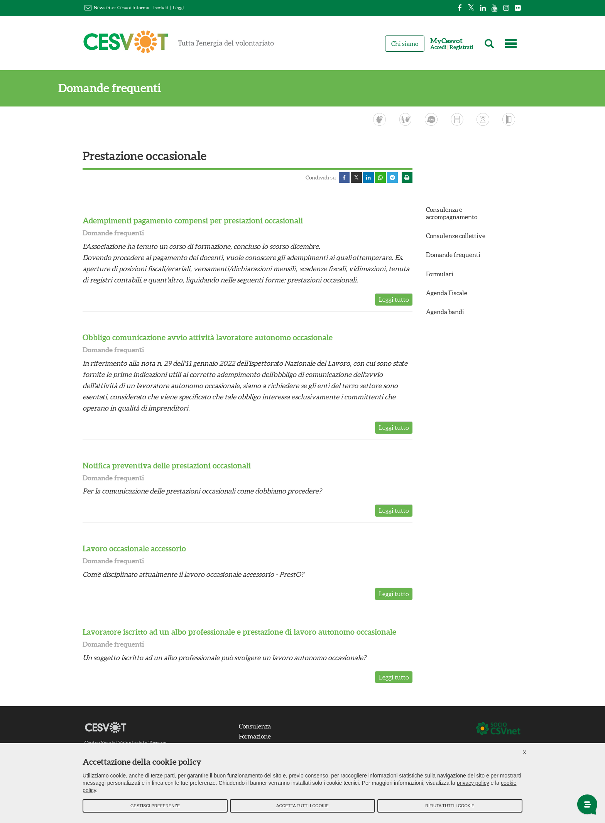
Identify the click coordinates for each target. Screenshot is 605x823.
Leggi (178, 7)
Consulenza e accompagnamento (451, 214)
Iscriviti (160, 7)
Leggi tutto (394, 300)
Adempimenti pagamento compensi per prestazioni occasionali (193, 221)
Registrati (461, 47)
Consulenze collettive (455, 236)
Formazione (257, 736)
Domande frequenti (134, 88)
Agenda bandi (445, 312)
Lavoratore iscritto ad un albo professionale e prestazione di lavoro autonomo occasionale (239, 632)
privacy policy (473, 785)
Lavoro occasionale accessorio (134, 549)
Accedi (438, 47)
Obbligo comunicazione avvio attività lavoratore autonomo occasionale (208, 338)
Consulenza (257, 726)
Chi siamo (404, 43)
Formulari (439, 274)
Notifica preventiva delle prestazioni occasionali (167, 465)
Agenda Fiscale (446, 293)
